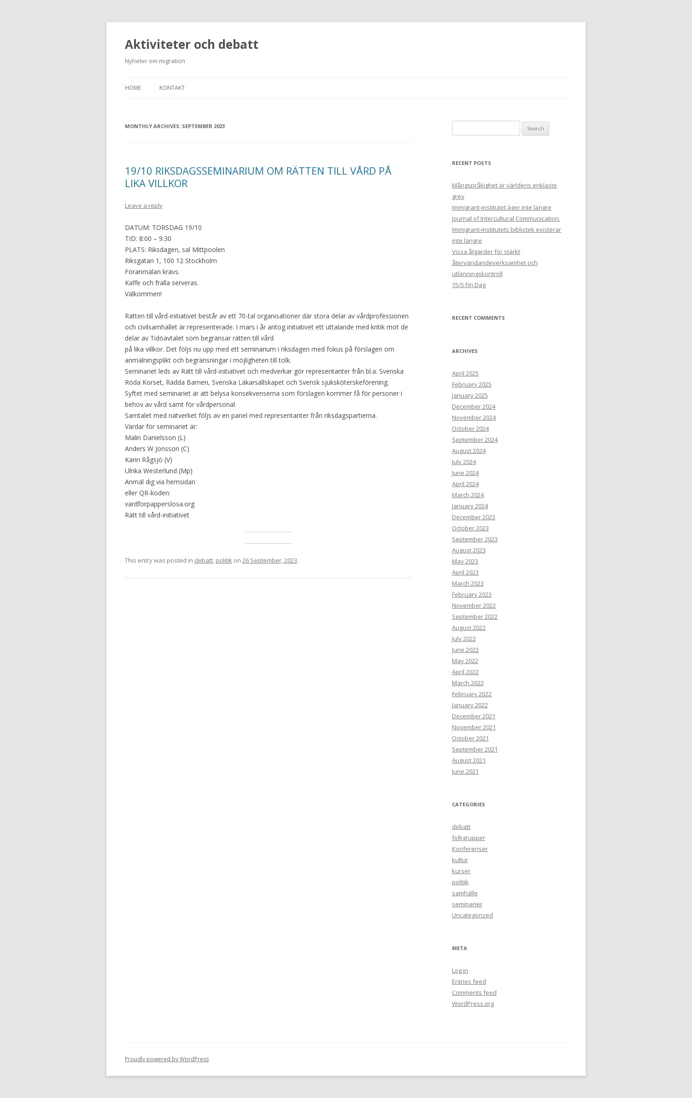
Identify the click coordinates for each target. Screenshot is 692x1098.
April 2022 (465, 672)
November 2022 (474, 605)
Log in (460, 970)
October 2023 (470, 528)
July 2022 (464, 638)
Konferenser (470, 849)
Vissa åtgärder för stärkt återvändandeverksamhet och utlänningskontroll (495, 262)
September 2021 (475, 749)
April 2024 (465, 484)
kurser (461, 871)
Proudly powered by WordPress (167, 1059)
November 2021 (474, 727)
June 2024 (465, 473)
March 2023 (468, 583)
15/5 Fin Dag (469, 285)
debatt (203, 560)
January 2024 (470, 506)
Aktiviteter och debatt (191, 44)
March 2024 (468, 495)
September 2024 (475, 439)
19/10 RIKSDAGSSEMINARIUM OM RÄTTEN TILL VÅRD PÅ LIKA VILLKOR (258, 176)
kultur (460, 860)
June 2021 (465, 771)
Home (133, 88)
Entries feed (469, 981)
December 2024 (473, 406)
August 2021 (469, 760)
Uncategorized (472, 915)
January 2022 (470, 705)
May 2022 (465, 661)
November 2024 (474, 417)
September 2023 (475, 539)
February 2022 (472, 694)
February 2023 (472, 594)
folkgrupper (468, 838)
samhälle (465, 893)
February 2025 (472, 384)
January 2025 (470, 395)
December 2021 (473, 716)
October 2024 (470, 428)
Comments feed (474, 992)
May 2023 (465, 561)
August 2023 (469, 550)
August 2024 (469, 450)
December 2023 (473, 517)
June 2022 (465, 650)
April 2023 (465, 572)
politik (224, 560)
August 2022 (469, 627)
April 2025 (465, 373)
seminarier (467, 904)
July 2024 (464, 462)
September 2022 (475, 616)
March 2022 (468, 683)
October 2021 (470, 738)
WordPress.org (473, 1003)
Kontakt (172, 88)
